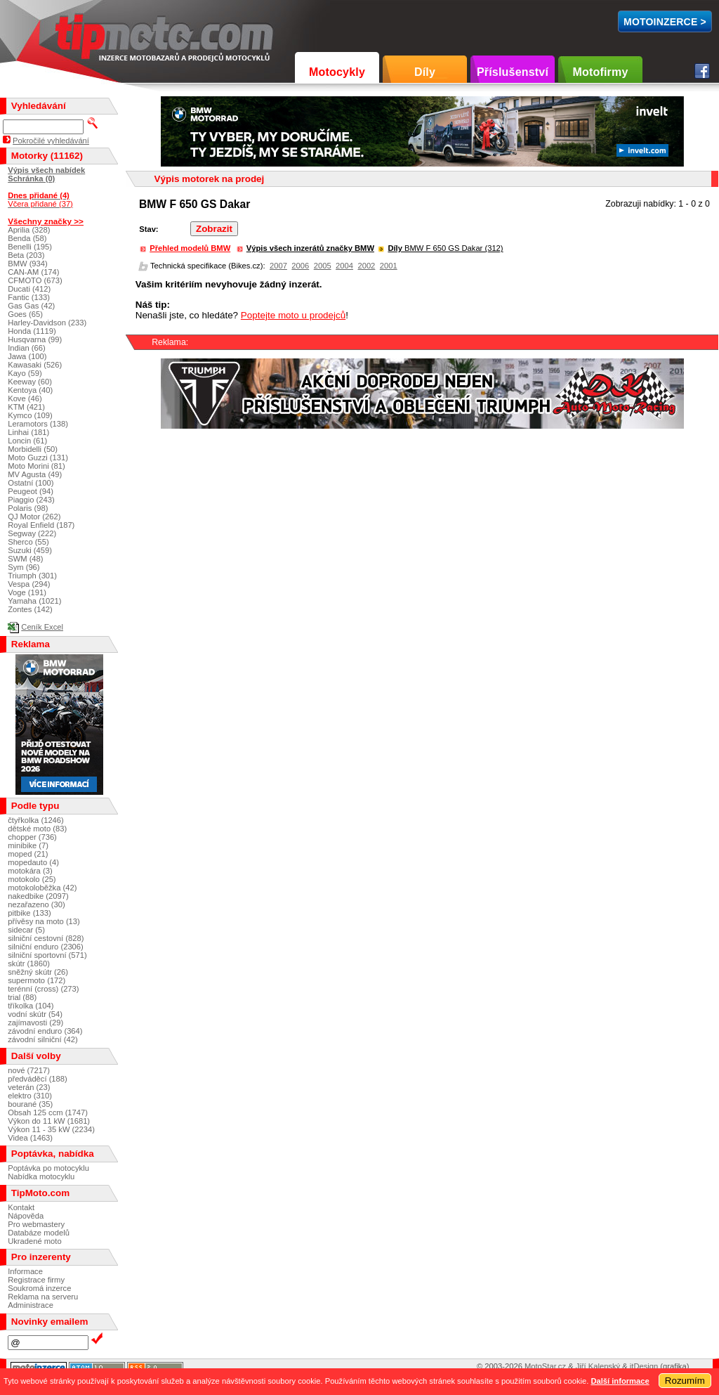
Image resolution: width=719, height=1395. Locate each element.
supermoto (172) (36, 980)
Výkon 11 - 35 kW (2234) (51, 1129)
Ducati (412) (29, 289)
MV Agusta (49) (35, 474)
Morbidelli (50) (33, 449)
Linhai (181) (28, 432)
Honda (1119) (31, 331)
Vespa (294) (29, 584)
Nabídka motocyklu (41, 1176)
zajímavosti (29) (35, 1022)
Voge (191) (27, 592)
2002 (366, 265)
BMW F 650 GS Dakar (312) (445, 248)
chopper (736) (32, 837)
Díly (424, 72)
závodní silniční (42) (43, 1039)
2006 (300, 265)
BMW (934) (28, 263)
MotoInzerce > (665, 21)
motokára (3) (30, 871)
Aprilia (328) (29, 230)
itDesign (644, 1366)
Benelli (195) (30, 246)
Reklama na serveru (43, 1296)
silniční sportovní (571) (47, 955)
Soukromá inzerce (39, 1288)
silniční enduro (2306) (46, 946)
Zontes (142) (30, 609)
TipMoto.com (87, 33)
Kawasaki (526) (35, 365)
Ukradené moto (35, 1241)
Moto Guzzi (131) (38, 457)
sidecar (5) (26, 930)
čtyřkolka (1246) (36, 820)
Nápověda (26, 1216)
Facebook (702, 71)
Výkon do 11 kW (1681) (49, 1121)
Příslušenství (512, 72)
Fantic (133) (29, 297)
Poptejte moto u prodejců (293, 315)
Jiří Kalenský (598, 1366)
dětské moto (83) (37, 828)
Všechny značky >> (46, 221)
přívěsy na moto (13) (44, 921)
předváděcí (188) (37, 1079)
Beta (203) (26, 255)
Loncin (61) (27, 440)
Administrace (30, 1305)
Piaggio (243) (31, 499)
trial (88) (22, 997)
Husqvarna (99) (35, 339)
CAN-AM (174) (33, 272)
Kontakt (21, 1207)
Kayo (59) (25, 373)
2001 (388, 265)
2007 (278, 265)
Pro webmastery (36, 1224)
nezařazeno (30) (36, 904)
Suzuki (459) (30, 550)
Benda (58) (27, 238)
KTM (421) (26, 407)
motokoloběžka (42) (42, 887)
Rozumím (685, 1380)
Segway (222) (32, 533)
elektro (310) (30, 1095)
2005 (322, 265)
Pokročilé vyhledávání (51, 140)
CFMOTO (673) (35, 280)
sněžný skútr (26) (38, 972)
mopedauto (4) (33, 862)
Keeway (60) (30, 381)
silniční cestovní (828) (46, 938)
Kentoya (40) (30, 390)
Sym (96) (23, 567)
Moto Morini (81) (36, 466)
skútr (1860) (29, 963)
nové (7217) (29, 1070)
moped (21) (28, 854)
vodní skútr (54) (35, 1014)
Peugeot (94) (30, 491)
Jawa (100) (27, 356)
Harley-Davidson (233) (47, 322)
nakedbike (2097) (38, 896)
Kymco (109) (30, 415)
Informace (25, 1271)
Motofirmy (600, 72)
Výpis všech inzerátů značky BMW (310, 248)
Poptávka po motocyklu (48, 1168)
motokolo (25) (31, 879)
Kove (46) (25, 398)
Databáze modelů (39, 1232)
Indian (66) (27, 348)
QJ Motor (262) (34, 516)
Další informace (620, 1381)
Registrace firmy (36, 1280)
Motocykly (337, 72)
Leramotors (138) (38, 424)
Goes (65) (25, 314)
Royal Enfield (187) (41, 525)
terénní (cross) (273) (43, 989)
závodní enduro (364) (45, 1031)
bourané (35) (30, 1104)
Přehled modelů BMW (190, 248)
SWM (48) (25, 558)
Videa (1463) (30, 1138)
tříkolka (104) (30, 1005)
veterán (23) (29, 1087)
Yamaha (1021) (34, 601)
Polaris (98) (28, 508)
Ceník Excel (42, 627)
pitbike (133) (29, 913)
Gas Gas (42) (31, 305)
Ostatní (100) (30, 483)
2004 (344, 265)
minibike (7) (28, 845)
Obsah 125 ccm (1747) (48, 1112)
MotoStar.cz (545, 1366)
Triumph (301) (32, 575)
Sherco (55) (28, 542)
